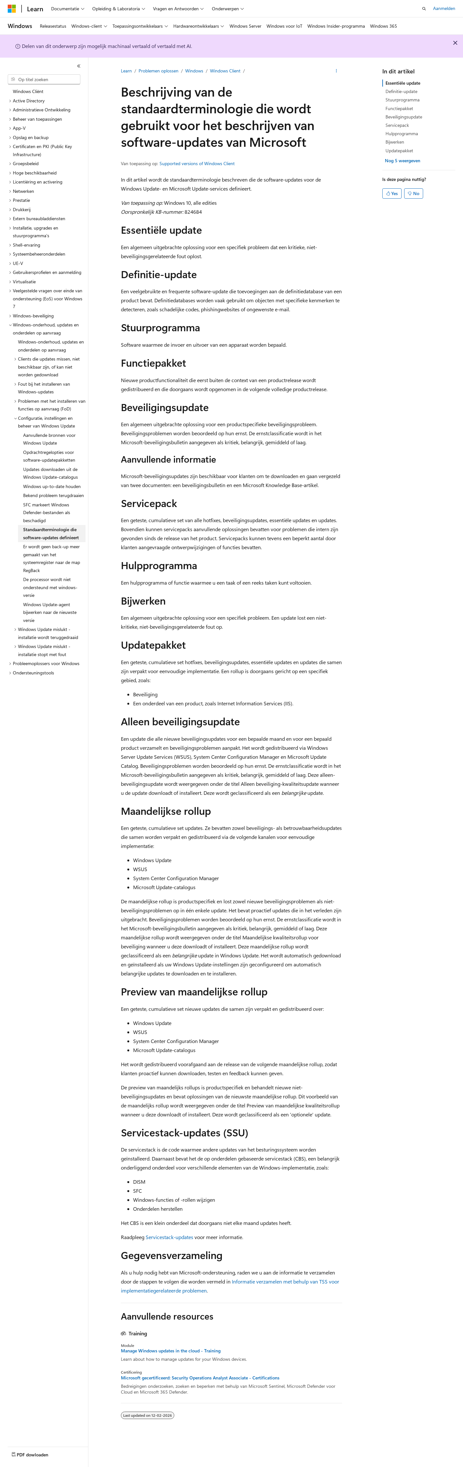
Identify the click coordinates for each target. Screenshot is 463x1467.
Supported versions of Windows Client (197, 163)
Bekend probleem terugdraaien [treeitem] (53, 495)
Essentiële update (403, 83)
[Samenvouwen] (79, 66)
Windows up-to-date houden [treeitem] (52, 486)
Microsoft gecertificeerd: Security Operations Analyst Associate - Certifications (200, 1378)
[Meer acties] (336, 71)
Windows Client (225, 71)
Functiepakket (399, 108)
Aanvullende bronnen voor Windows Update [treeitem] (49, 439)
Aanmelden (444, 8)
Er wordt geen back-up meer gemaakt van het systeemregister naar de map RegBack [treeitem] (51, 558)
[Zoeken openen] (424, 8)
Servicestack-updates (169, 1237)
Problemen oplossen (158, 71)
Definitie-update (401, 91)
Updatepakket (399, 150)
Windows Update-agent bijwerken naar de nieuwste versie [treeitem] (50, 612)
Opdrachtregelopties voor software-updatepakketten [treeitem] (49, 456)
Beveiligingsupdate (404, 117)
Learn (126, 71)
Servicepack (397, 125)
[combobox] (44, 79)
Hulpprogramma (402, 133)
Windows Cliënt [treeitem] (28, 91)
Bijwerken (395, 142)
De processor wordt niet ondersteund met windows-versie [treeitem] (50, 587)
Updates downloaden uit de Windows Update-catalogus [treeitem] (50, 473)
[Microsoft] (12, 9)
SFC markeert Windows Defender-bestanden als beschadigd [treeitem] (46, 512)
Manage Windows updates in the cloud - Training (171, 1351)
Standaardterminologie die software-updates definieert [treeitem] (51, 533)
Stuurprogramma (403, 100)
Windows (194, 71)
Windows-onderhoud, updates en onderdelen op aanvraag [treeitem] (51, 346)
